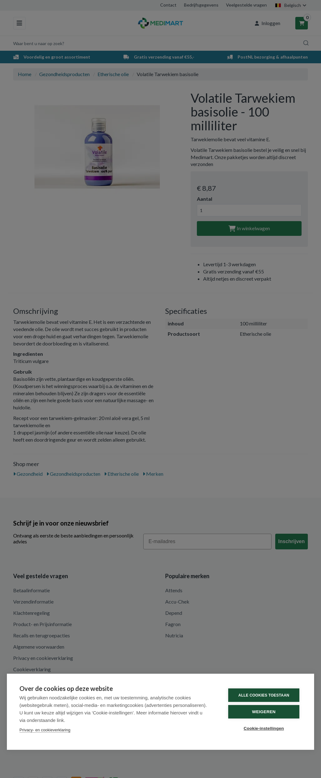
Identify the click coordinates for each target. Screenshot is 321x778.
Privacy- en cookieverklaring (45, 730)
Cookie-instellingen (264, 728)
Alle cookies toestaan (263, 695)
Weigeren (264, 711)
